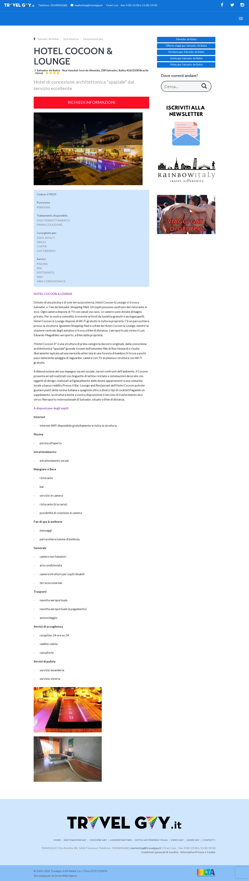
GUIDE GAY (193, 840)
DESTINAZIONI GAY (75, 840)
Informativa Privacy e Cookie (197, 852)
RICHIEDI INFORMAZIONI (91, 102)
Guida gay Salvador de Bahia (186, 58)
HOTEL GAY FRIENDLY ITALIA (151, 840)
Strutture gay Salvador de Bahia (186, 51)
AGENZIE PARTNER (121, 840)
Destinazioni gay (93, 39)
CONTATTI (209, 840)
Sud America (71, 39)
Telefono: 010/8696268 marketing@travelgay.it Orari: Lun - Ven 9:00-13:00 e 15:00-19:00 (80, 5)
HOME (57, 840)
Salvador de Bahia (48, 39)
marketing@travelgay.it (146, 848)
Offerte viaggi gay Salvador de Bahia (186, 45)
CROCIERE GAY (98, 840)
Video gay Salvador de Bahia (186, 64)
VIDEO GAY (177, 840)
